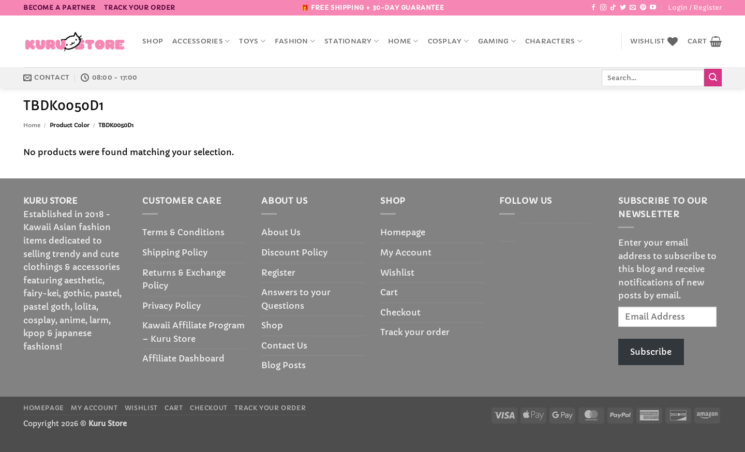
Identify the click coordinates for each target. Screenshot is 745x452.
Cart (389, 292)
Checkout (400, 312)
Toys (252, 41)
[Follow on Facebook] (593, 7)
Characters (553, 41)
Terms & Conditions (183, 232)
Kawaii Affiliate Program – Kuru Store (193, 332)
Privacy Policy (171, 305)
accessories (201, 41)
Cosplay (448, 41)
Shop (152, 41)
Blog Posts (283, 365)
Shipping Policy (174, 252)
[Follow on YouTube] (653, 7)
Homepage (402, 232)
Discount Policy (294, 252)
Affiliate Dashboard (183, 358)
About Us (281, 232)
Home (403, 41)
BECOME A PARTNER (59, 7)
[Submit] (713, 77)
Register (278, 272)
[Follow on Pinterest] (643, 7)
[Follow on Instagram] (603, 7)
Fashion (295, 41)
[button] (695, 7)
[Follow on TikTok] (613, 7)
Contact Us (284, 345)
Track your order (139, 7)
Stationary (351, 41)
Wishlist (397, 272)
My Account (405, 252)
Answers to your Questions (296, 299)
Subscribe (651, 351)
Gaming (497, 41)
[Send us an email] (633, 7)
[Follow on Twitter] (623, 7)
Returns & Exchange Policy (184, 279)
